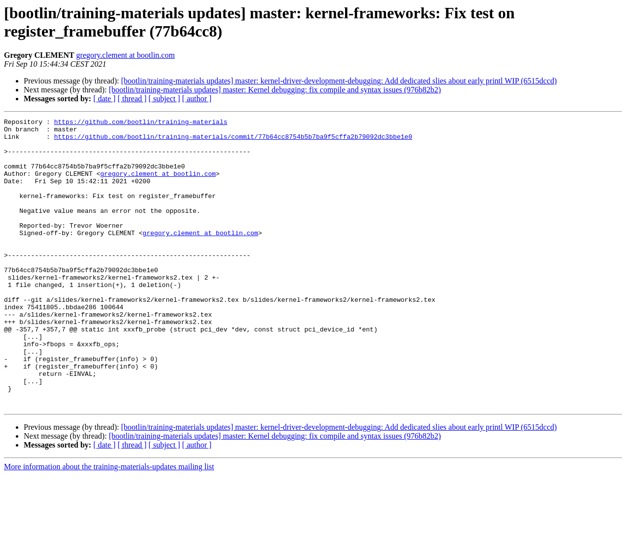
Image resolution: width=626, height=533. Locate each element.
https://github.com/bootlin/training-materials (140, 123)
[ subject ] (164, 98)
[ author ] (197, 98)
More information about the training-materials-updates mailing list (109, 524)
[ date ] (104, 98)
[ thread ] (132, 98)
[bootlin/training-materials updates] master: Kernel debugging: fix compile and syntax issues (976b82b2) (275, 89)
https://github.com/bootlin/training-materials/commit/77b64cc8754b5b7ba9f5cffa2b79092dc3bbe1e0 (233, 140)
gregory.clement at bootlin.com (125, 55)
